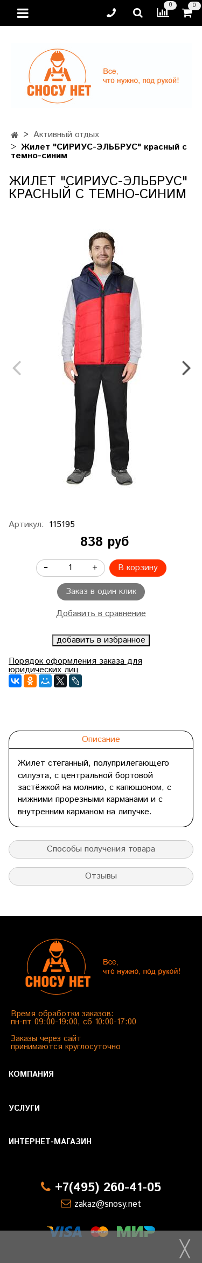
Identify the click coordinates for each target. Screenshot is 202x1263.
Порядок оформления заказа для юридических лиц (75, 665)
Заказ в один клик (101, 591)
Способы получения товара (101, 849)
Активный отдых (66, 135)
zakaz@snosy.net (107, 1204)
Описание (101, 739)
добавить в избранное (101, 640)
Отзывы (101, 876)
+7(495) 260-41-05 (108, 1188)
